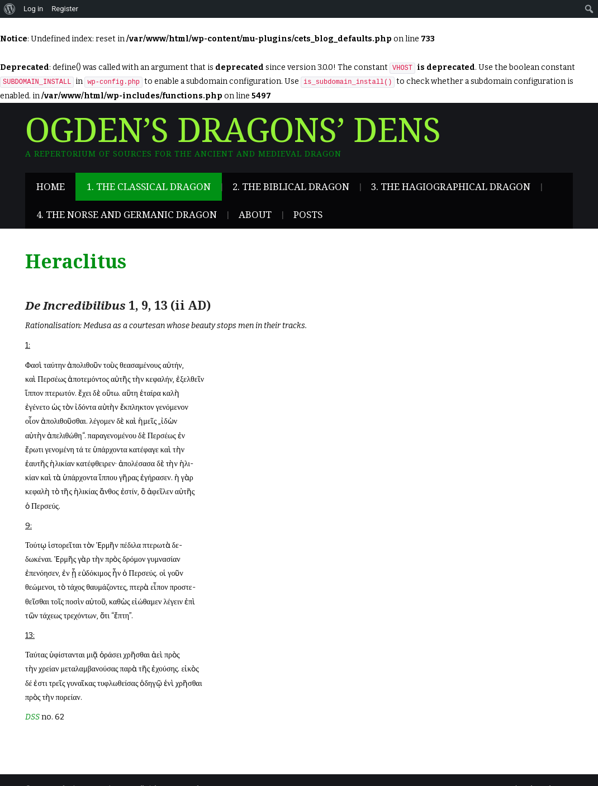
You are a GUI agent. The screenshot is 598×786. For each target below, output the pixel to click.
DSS (32, 717)
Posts (307, 214)
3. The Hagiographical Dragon (450, 186)
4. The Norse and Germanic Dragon (126, 214)
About (255, 214)
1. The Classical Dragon (149, 186)
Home (50, 186)
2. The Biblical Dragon (290, 186)
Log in (33, 8)
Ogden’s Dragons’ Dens (233, 130)
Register (64, 8)
